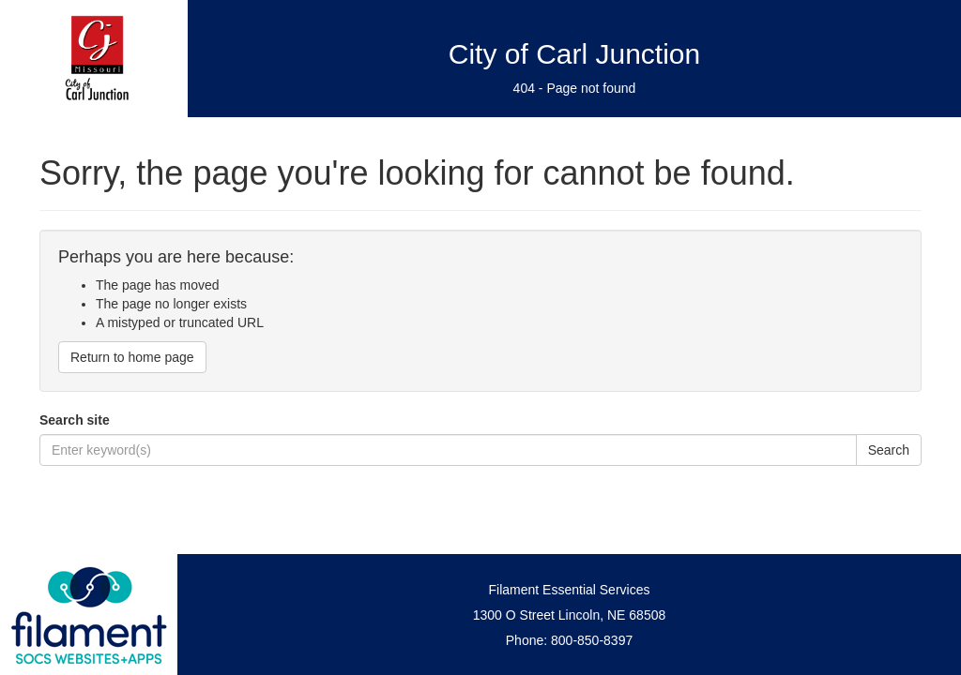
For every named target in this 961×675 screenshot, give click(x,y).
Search (888, 450)
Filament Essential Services (569, 589)
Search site (74, 420)
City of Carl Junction (574, 53)
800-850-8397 (592, 640)
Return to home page (132, 357)
